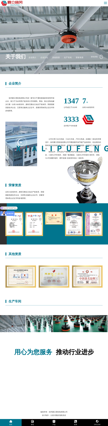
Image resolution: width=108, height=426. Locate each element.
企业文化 (44, 57)
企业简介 (32, 57)
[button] (96, 224)
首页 (82, 68)
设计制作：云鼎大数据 (50, 415)
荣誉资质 (79, 57)
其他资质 (56, 57)
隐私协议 (62, 415)
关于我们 (90, 68)
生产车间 (68, 57)
